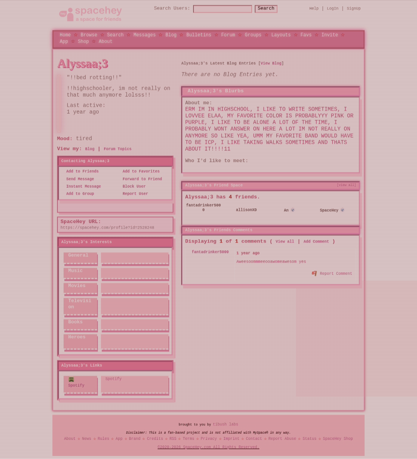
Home (65, 35)
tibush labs (225, 424)
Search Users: (165, 8)
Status (309, 438)
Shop (83, 41)
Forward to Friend (140, 179)
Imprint (231, 438)
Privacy (209, 438)
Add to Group (78, 194)
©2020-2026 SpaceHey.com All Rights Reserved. (208, 447)
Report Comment (332, 272)
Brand (135, 438)
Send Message (78, 179)
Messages (144, 35)
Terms (188, 438)
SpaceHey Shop (338, 438)
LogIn (332, 8)
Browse (89, 35)
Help (314, 8)
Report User (133, 194)
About (106, 41)
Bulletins (199, 35)
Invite (329, 35)
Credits (155, 438)
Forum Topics (117, 149)
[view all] (346, 185)
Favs (306, 35)
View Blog (271, 63)
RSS (173, 438)
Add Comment (316, 242)
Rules (103, 438)
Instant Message (81, 186)
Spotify (76, 382)
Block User (132, 186)
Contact (254, 438)
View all (285, 242)
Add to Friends (80, 171)
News (86, 438)
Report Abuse (282, 438)
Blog (171, 35)
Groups (253, 35)
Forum (228, 35)
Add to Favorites (139, 171)
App (64, 41)
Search (273, 8)
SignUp (354, 8)
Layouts (281, 35)
